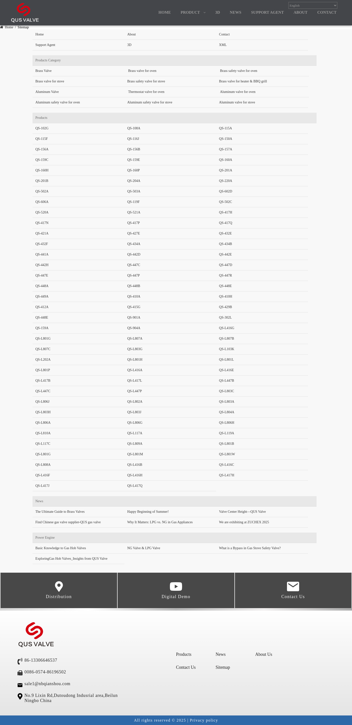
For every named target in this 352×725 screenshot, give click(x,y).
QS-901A (133, 317)
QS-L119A (226, 433)
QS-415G (133, 307)
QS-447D (225, 265)
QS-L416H (134, 475)
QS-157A (225, 149)
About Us (263, 654)
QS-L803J (134, 412)
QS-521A (133, 212)
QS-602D (225, 191)
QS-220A (225, 181)
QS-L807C (42, 349)
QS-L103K (226, 349)
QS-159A (42, 328)
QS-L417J (42, 486)
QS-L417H (226, 475)
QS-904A (133, 328)
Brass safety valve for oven (238, 71)
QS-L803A (226, 401)
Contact (224, 34)
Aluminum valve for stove (237, 102)
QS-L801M (135, 454)
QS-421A (42, 233)
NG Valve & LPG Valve (143, 548)
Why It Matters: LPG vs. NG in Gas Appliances (160, 522)
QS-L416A (134, 370)
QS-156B (133, 149)
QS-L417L (134, 380)
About (131, 34)
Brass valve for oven (142, 71)
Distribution (59, 590)
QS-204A (133, 181)
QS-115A (225, 128)
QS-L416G (226, 328)
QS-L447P (134, 391)
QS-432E (225, 233)
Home (7, 27)
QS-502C (225, 202)
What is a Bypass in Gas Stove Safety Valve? (250, 548)
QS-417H (225, 212)
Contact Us (293, 590)
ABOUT (301, 12)
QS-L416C (226, 465)
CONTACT (327, 12)
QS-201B (41, 181)
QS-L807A (134, 338)
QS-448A (42, 286)
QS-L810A (43, 433)
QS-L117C (42, 444)
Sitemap (223, 667)
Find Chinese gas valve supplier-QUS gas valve (68, 522)
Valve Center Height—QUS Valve (242, 511)
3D (217, 12)
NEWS (235, 12)
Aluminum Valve (47, 92)
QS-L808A (43, 465)
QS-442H (42, 265)
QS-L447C (42, 391)
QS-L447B (226, 380)
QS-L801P (42, 370)
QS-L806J (42, 401)
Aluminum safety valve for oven (57, 102)
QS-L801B (226, 444)
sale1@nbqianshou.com (47, 683)
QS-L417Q (134, 486)
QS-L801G (43, 338)
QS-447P (133, 275)
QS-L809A (134, 444)
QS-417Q (225, 223)
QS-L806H (226, 422)
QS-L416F (42, 475)
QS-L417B (42, 380)
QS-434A (133, 244)
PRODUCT (190, 12)
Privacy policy (204, 720)
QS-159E (133, 160)
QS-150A (225, 139)
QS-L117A (134, 433)
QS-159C (41, 160)
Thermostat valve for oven (146, 92)
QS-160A (225, 160)
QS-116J (133, 139)
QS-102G (42, 128)
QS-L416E (226, 370)
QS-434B (225, 244)
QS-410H (225, 296)
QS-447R (225, 275)
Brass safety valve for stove (146, 81)
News (221, 654)
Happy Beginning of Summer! (148, 511)
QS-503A (133, 191)
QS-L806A (43, 422)
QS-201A (225, 170)
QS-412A (42, 307)
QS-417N (42, 223)
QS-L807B (226, 338)
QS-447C (133, 265)
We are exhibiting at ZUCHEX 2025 (244, 522)
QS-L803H (43, 412)
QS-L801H (134, 359)
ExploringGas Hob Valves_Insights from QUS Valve (71, 558)
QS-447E (41, 275)
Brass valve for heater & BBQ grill (243, 81)
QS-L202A (43, 359)
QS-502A (42, 191)
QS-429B (225, 307)
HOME (164, 12)
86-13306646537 (40, 660)
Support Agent (267, 12)
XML (223, 45)
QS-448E (225, 286)
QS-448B (133, 286)
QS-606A (42, 202)
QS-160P (133, 170)
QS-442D (133, 254)
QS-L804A (226, 412)
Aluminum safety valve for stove (149, 102)
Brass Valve (43, 71)
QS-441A (42, 254)
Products (183, 654)
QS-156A (42, 149)
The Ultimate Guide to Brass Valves (60, 511)
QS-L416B (134, 465)
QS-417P (133, 223)
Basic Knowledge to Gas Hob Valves (60, 548)
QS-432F (41, 244)
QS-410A (133, 296)
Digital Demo (176, 590)
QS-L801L (226, 359)
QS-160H (42, 170)
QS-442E (225, 254)
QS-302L (225, 317)
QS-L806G (134, 422)
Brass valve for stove (49, 81)
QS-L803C (226, 391)
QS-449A (42, 296)
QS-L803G (134, 349)
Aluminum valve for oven (237, 92)
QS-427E (133, 233)
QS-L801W (227, 454)
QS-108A (133, 128)
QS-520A (42, 212)
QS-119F (133, 202)
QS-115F (41, 139)
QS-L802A (134, 401)
